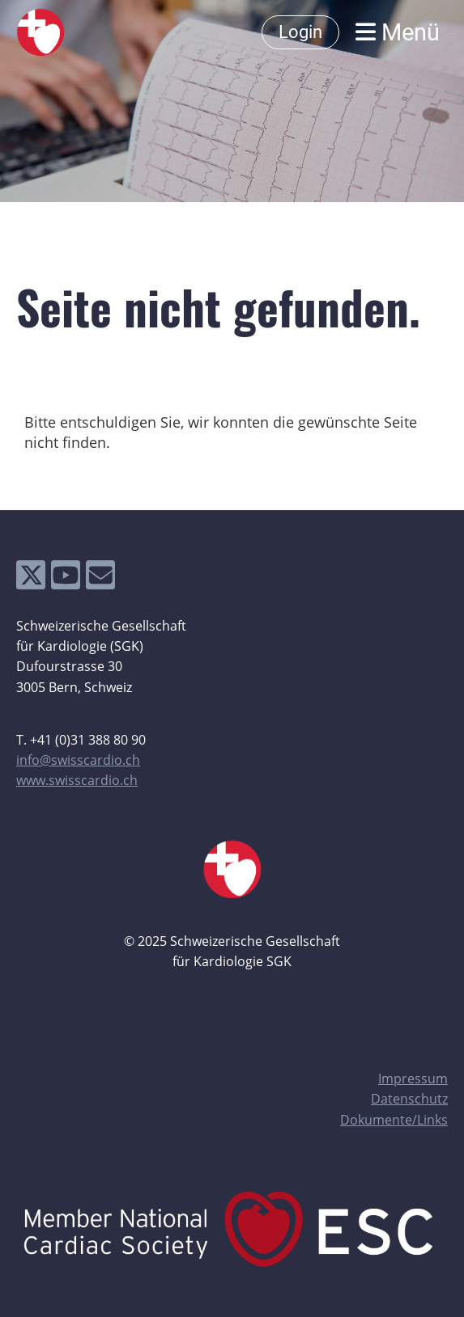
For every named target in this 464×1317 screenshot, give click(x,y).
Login (300, 32)
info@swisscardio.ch (78, 760)
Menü (397, 32)
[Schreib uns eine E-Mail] (100, 578)
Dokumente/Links (394, 1120)
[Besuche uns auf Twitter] (30, 578)
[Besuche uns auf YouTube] (65, 578)
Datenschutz (409, 1099)
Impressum (413, 1078)
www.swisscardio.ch (77, 780)
